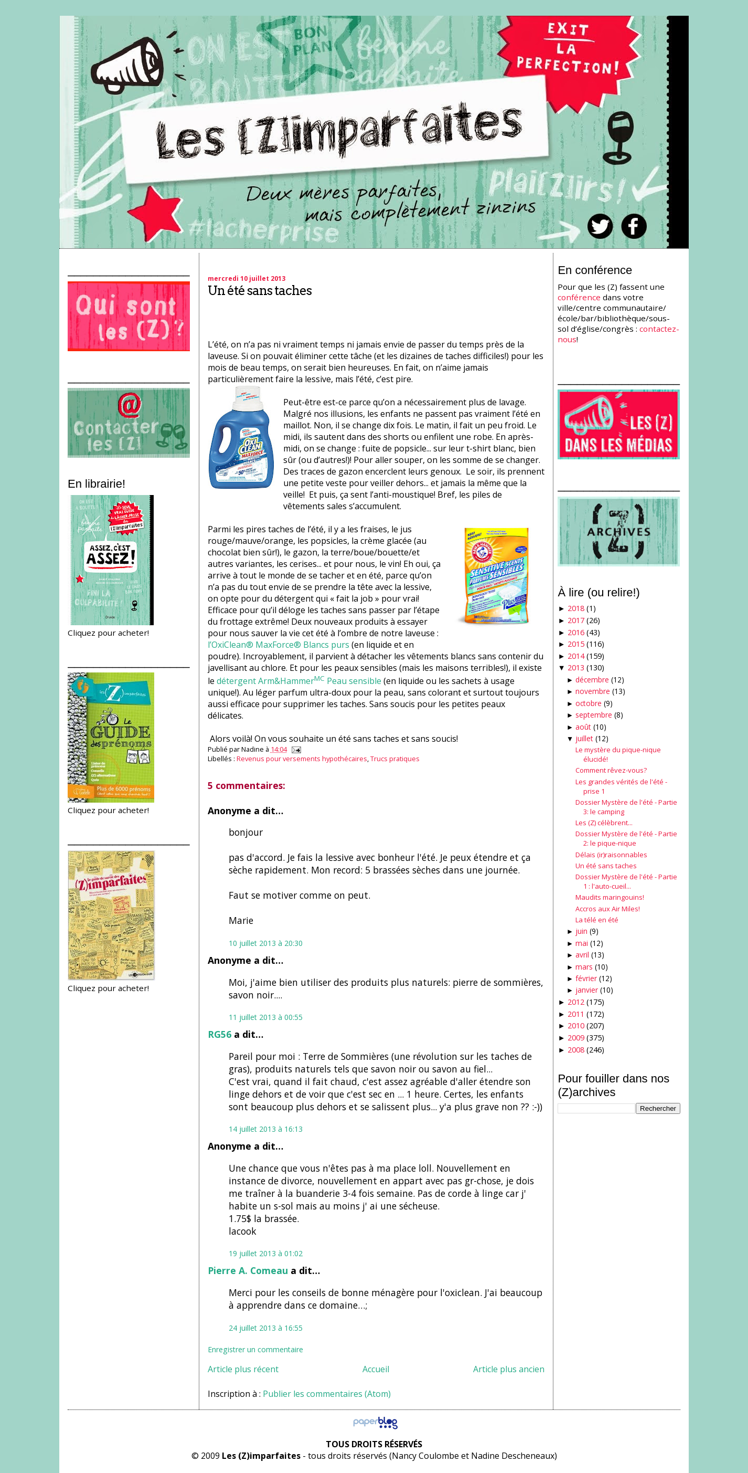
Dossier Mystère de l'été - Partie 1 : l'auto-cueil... (626, 881)
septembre (593, 715)
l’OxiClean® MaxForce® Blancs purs (278, 644)
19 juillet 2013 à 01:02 (266, 1253)
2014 (576, 656)
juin (581, 931)
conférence (579, 297)
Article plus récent (243, 1369)
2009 (576, 1038)
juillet (584, 738)
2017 (576, 620)
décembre (592, 680)
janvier (586, 990)
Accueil (375, 1369)
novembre (592, 691)
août (583, 727)
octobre (588, 703)
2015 (576, 644)
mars (584, 967)
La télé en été (596, 919)
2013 (576, 667)
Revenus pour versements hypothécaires (302, 758)
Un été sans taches (260, 290)
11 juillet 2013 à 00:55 (266, 1017)
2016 (576, 632)
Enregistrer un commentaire (255, 1349)
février (586, 978)
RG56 (219, 1034)
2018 (576, 608)
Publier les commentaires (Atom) (327, 1394)
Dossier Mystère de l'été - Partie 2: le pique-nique (626, 838)
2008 (576, 1050)
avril (582, 955)
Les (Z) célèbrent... (604, 822)
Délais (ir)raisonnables (611, 854)
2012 (576, 1002)
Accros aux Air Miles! (607, 908)
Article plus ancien (508, 1369)
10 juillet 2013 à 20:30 (266, 943)
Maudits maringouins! (609, 897)
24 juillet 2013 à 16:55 (266, 1328)
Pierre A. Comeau (248, 1270)
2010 (576, 1025)
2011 (576, 1014)
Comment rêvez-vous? (611, 770)
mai (581, 943)
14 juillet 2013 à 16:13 (266, 1129)
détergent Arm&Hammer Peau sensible (299, 681)
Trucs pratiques (395, 758)
